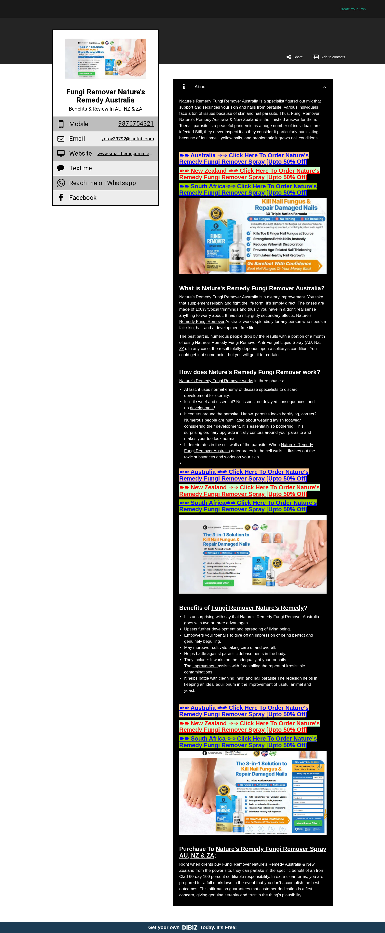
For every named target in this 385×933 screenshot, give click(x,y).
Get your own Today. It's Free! (192, 927)
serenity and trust (241, 895)
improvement (205, 666)
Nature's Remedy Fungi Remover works (216, 381)
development (202, 408)
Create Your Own (353, 9)
